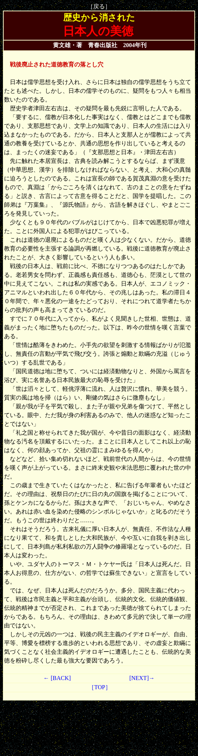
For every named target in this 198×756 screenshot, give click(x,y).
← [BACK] (57, 678)
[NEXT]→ (142, 678)
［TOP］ (99, 687)
